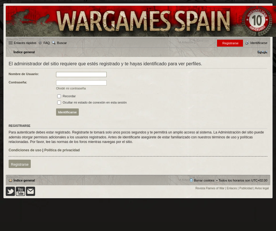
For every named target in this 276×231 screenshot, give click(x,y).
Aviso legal (262, 188)
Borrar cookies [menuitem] (204, 180)
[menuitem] (262, 52)
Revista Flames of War (210, 188)
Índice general (24, 180)
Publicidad (246, 188)
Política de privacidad (62, 150)
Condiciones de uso (25, 150)
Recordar (66, 96)
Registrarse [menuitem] (230, 43)
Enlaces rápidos (25, 43)
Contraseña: (18, 82)
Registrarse (19, 165)
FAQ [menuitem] (46, 43)
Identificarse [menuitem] (258, 43)
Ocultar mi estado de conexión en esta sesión (92, 102)
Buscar (62, 43)
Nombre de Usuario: (24, 74)
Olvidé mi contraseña (71, 88)
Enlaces (232, 188)
